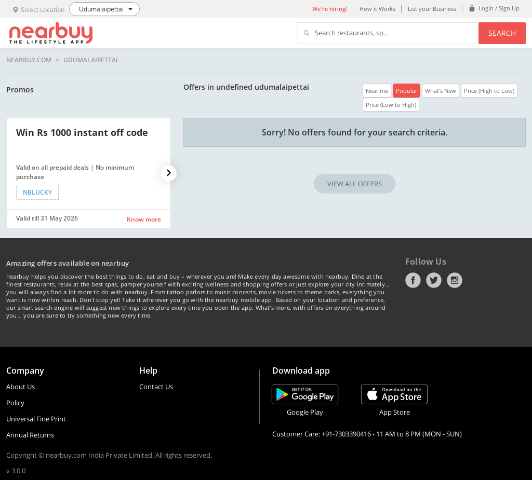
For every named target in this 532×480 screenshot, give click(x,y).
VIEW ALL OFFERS (354, 183)
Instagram (454, 280)
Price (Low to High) (391, 104)
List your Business (432, 8)
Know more (144, 219)
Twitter (434, 280)
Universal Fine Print (36, 418)
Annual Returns (30, 435)
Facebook (413, 280)
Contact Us (156, 386)
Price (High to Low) (489, 90)
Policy (15, 402)
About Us (20, 386)
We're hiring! (329, 8)
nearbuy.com (28, 60)
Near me (377, 90)
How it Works (377, 8)
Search (502, 33)
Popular (406, 90)
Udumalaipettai (90, 60)
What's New (440, 90)
